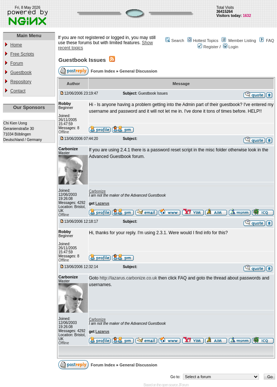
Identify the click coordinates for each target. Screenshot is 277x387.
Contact (17, 91)
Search (177, 40)
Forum (16, 63)
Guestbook (21, 72)
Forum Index (103, 71)
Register (208, 47)
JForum (183, 385)
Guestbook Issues (82, 60)
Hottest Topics (205, 40)
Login (230, 47)
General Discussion (138, 71)
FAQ (270, 40)
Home (16, 45)
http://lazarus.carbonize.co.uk (128, 278)
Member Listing (242, 40)
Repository (20, 81)
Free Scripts (22, 54)
